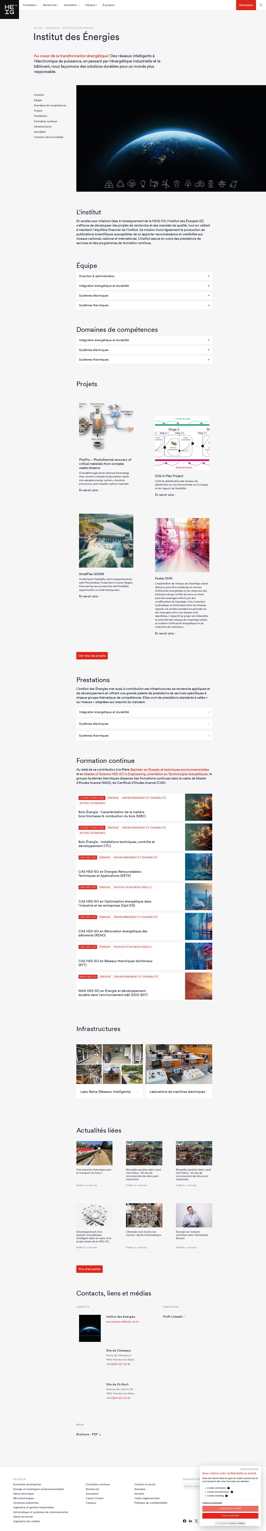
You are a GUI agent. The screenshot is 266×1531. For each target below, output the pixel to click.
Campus (91, 1502)
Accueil (38, 27)
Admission (246, 5)
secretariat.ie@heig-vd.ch (122, 1321)
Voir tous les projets (92, 656)
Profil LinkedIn (173, 1317)
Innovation (92, 1493)
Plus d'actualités (89, 1269)
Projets (38, 110)
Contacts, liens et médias (48, 137)
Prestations (40, 115)
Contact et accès (144, 1484)
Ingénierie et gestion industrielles (33, 1507)
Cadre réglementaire (147, 1498)
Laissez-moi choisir (230, 1508)
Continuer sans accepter (249, 1469)
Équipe (38, 100)
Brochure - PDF (87, 1434)
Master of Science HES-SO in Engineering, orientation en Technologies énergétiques (146, 774)
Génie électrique (23, 1493)
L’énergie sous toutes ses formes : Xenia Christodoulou (143, 1233)
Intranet (139, 1493)
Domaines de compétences (50, 105)
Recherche (92, 1489)
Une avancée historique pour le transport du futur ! (93, 1171)
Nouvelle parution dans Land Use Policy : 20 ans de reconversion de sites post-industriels (143, 1174)
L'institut (39, 95)
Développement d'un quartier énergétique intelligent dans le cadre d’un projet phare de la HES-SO (93, 1236)
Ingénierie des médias (26, 1521)
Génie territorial (23, 1516)
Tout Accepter (230, 1516)
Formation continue (45, 121)
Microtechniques (23, 1498)
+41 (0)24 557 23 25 (118, 1398)
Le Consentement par (230, 1523)
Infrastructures (42, 126)
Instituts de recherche (77, 27)
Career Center (95, 1498)
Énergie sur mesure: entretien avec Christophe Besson (192, 1235)
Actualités (40, 131)
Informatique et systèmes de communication (40, 1512)
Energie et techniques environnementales (38, 1489)
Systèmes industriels (26, 1502)
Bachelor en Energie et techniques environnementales (169, 769)
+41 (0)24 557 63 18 (118, 1364)
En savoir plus (88, 490)
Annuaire (139, 1489)
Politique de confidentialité (150, 1502)
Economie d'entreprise (27, 1484)
